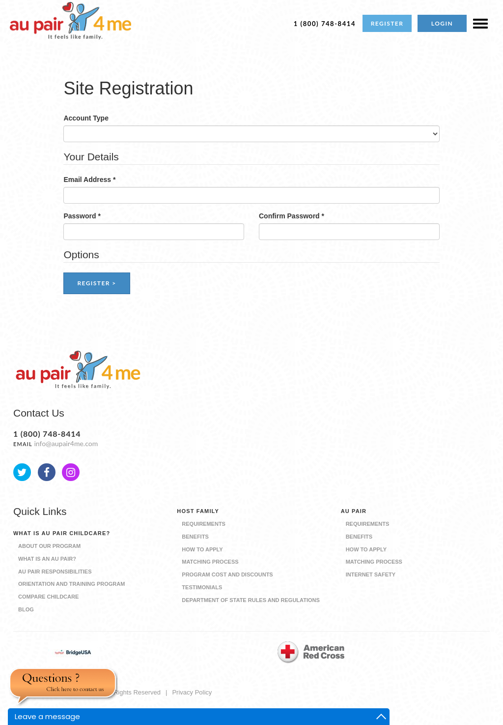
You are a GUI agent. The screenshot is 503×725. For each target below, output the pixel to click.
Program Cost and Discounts (227, 574)
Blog (26, 609)
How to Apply (202, 549)
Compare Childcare (48, 597)
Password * (81, 216)
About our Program (49, 546)
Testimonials (202, 587)
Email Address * (89, 179)
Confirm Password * (291, 216)
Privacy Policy (192, 692)
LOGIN (442, 23)
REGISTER (387, 23)
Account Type (86, 118)
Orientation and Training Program (71, 584)
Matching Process (210, 562)
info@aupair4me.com (66, 443)
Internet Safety (370, 574)
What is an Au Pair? (47, 559)
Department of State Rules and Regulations (251, 600)
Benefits (195, 537)
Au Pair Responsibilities (55, 571)
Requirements (203, 524)
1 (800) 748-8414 (325, 24)
